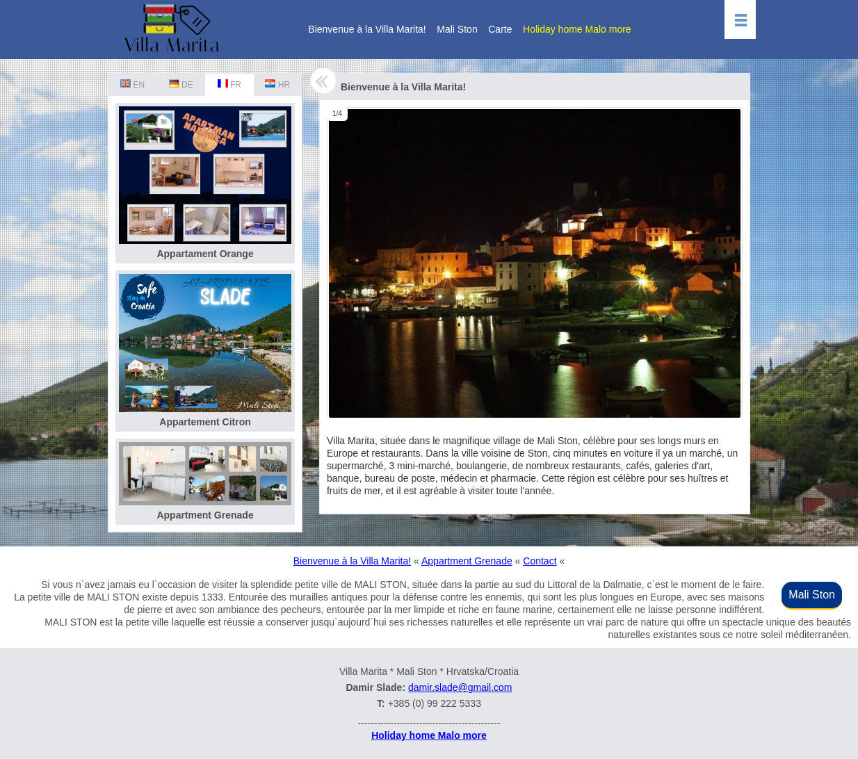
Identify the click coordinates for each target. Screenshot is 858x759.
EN (132, 85)
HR (277, 85)
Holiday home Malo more (577, 29)
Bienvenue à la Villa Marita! (367, 29)
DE (181, 85)
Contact (539, 560)
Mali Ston (457, 29)
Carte (500, 29)
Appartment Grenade (466, 560)
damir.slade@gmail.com (460, 687)
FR (229, 85)
